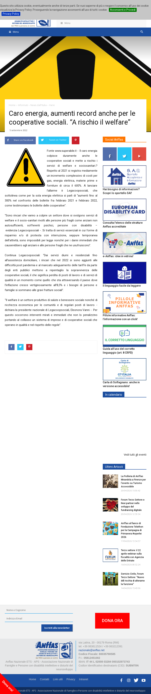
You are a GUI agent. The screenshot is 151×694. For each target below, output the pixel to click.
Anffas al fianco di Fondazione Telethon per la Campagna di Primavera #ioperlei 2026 (132, 530)
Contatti (44, 679)
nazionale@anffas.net (91, 650)
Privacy (70, 679)
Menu (65, 23)
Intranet (83, 679)
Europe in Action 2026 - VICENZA (133, 408)
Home (32, 679)
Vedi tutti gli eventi (135, 454)
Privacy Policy (11, 13)
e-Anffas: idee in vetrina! (118, 256)
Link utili (58, 679)
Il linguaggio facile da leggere (122, 285)
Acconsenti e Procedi (122, 9)
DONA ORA (112, 620)
